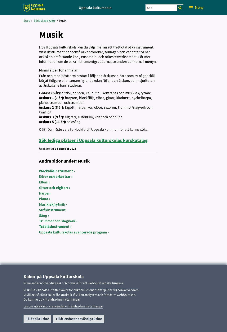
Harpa (44, 193)
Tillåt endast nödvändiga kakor (79, 320)
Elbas (43, 182)
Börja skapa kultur (44, 20)
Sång (43, 215)
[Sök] (161, 7)
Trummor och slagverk (57, 221)
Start (27, 20)
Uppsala (93, 140)
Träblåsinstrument (54, 226)
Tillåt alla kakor (37, 320)
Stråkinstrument (52, 210)
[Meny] (196, 7)
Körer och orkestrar (54, 176)
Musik (62, 20)
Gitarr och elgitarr (53, 187)
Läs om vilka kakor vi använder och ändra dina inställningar (63, 308)
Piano (43, 198)
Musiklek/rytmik (52, 204)
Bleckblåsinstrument (56, 171)
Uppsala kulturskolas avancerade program (73, 232)
